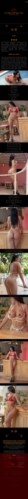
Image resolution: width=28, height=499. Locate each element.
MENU (14, 455)
